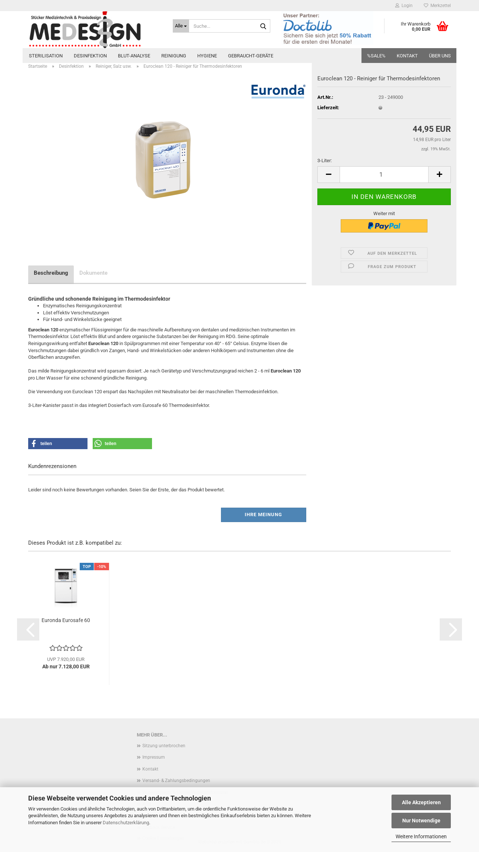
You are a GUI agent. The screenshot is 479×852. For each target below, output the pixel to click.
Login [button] (404, 5)
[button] (328, 174)
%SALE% (376, 56)
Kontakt (407, 56)
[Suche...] (181, 26)
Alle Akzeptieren (421, 802)
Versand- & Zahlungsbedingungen (176, 780)
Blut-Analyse (134, 56)
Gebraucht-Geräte (250, 56)
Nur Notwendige (421, 820)
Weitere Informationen (421, 836)
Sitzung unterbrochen (163, 745)
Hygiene (207, 56)
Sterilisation (46, 56)
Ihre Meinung (263, 514)
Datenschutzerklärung (126, 822)
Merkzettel (437, 5)
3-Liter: (324, 160)
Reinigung (173, 56)
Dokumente (93, 273)
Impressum (153, 757)
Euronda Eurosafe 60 (66, 620)
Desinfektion (90, 56)
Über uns (440, 56)
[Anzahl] (384, 174)
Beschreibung (51, 273)
